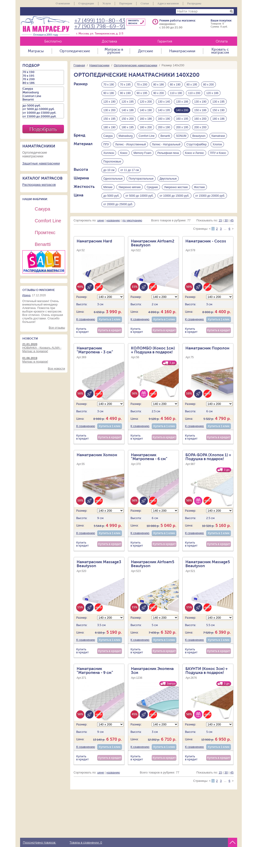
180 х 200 (146, 127)
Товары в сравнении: (86, 842)
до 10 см (109, 170)
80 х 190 (175, 84)
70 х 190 (108, 84)
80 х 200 (208, 84)
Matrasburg (126, 136)
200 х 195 (182, 127)
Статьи (145, 3)
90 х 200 (158, 93)
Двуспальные (168, 178)
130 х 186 (182, 101)
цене (100, 220)
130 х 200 (109, 110)
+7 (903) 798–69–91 (99, 26)
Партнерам (125, 3)
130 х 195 (218, 101)
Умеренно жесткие (176, 187)
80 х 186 (158, 84)
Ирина (26, 295)
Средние (152, 187)
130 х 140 (164, 101)
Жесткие (199, 187)
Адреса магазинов (168, 3)
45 (231, 220)
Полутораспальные (141, 178)
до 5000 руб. (111, 195)
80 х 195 (192, 84)
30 (226, 220)
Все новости (56, 368)
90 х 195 (142, 93)
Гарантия (164, 41)
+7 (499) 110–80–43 (99, 21)
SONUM (181, 136)
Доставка (109, 41)
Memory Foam (142, 153)
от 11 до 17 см (129, 170)
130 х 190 (200, 101)
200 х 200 (200, 127)
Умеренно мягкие (129, 187)
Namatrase (218, 136)
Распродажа (194, 3)
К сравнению (85, 319)
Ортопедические (75, 51)
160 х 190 (164, 118)
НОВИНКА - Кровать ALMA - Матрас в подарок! (43, 347)
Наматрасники (182, 51)
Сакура (108, 136)
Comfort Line (146, 136)
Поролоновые (112, 161)
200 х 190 (164, 127)
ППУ (106, 144)
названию (113, 220)
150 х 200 (127, 118)
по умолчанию (132, 220)
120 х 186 (212, 93)
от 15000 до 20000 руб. (210, 195)
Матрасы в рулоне (114, 51)
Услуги (107, 3)
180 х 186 (218, 118)
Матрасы (36, 51)
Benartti (165, 136)
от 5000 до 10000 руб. (139, 195)
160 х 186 (146, 118)
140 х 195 (164, 110)
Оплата (222, 41)
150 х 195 (109, 118)
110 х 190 (176, 93)
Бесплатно (53, 41)
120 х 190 (109, 101)
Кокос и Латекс (194, 153)
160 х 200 (200, 118)
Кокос (123, 153)
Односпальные (113, 178)
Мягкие (108, 187)
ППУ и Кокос (218, 153)
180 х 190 (109, 127)
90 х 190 (125, 93)
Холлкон (108, 153)
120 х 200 (146, 101)
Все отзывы (57, 327)
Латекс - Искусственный (130, 144)
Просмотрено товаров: (39, 842)
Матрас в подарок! (43, 359)
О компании (63, 3)
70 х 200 (142, 84)
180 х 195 (127, 127)
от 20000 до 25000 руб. (118, 204)
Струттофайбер (196, 144)
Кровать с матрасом (220, 51)
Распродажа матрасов (39, 185)
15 (220, 220)
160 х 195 (182, 118)
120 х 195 (127, 101)
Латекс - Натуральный (166, 144)
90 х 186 (108, 93)
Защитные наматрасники (41, 163)
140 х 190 (146, 110)
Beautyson (199, 136)
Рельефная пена (168, 153)
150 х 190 (218, 110)
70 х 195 (125, 84)
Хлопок (217, 144)
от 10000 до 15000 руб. (174, 195)
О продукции (86, 3)
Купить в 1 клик (110, 319)
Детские (145, 51)
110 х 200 (194, 93)
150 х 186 (200, 110)
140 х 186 (127, 110)
